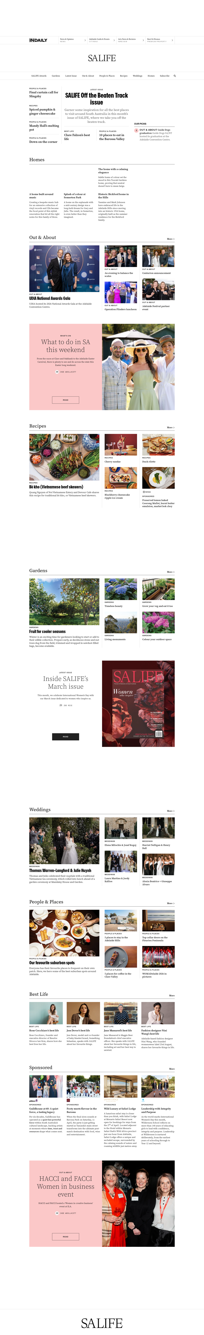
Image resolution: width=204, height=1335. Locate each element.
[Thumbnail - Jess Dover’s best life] (83, 1128)
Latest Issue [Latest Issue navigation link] (71, 75)
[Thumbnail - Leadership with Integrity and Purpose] (158, 1214)
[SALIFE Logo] (102, 58)
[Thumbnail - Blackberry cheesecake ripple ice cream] (121, 587)
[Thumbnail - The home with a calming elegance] (79, 249)
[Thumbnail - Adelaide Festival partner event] (158, 398)
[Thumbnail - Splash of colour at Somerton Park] (79, 298)
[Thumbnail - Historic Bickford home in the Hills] (113, 300)
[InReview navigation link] (131, 40)
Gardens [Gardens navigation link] (56, 75)
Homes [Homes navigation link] (151, 75)
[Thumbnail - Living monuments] (121, 730)
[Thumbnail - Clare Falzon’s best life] (79, 188)
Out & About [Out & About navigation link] (88, 75)
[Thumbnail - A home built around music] (44, 298)
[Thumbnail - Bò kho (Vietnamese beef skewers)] (64, 569)
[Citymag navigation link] (102, 40)
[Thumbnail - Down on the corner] (44, 180)
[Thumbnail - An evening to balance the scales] (121, 365)
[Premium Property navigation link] (160, 40)
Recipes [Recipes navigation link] (123, 75)
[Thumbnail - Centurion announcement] (158, 364)
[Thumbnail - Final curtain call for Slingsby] (44, 102)
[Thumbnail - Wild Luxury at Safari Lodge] (120, 1215)
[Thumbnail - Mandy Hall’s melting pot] (44, 165)
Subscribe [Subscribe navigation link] (164, 75)
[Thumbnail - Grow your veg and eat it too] (158, 697)
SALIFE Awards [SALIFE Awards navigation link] (38, 75)
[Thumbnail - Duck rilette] (158, 552)
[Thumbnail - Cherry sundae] (121, 552)
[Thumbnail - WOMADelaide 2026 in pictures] (158, 1066)
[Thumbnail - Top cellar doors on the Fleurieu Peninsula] (158, 1030)
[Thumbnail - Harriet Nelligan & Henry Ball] (158, 937)
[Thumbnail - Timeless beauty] (121, 697)
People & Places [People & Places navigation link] (107, 75)
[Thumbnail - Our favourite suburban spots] (64, 1047)
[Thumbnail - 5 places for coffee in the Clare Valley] (121, 1066)
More (171, 343)
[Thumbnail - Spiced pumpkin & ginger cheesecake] (44, 139)
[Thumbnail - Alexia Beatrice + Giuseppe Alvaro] (158, 973)
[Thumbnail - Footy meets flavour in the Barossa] (83, 1209)
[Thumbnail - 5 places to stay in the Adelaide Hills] (121, 1030)
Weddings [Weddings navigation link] (137, 75)
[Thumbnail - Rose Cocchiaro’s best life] (46, 1128)
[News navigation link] (72, 40)
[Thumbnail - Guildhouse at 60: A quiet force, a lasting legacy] (46, 1208)
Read (65, 504)
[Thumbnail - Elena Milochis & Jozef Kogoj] (121, 936)
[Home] (43, 40)
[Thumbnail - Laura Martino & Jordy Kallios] (121, 971)
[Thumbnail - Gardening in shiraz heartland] (157, 191)
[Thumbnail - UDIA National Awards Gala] (64, 380)
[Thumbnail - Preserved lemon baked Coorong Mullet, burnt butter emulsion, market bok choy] (158, 591)
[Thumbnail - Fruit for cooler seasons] (64, 716)
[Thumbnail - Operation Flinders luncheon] (121, 400)
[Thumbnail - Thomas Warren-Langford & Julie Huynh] (64, 954)
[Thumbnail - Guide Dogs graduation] (157, 134)
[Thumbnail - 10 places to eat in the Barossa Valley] (114, 188)
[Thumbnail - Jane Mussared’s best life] (120, 1131)
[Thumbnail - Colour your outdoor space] (158, 730)
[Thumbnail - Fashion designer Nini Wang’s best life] (158, 1129)
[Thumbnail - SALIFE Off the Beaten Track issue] (96, 126)
